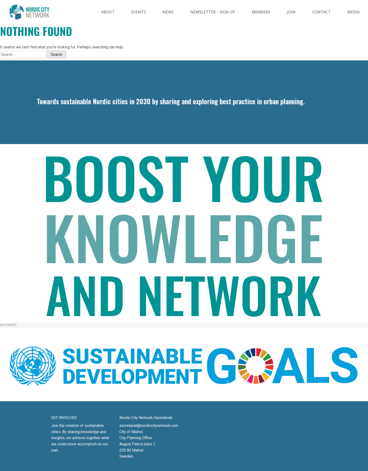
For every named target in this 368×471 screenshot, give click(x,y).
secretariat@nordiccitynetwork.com (148, 425)
